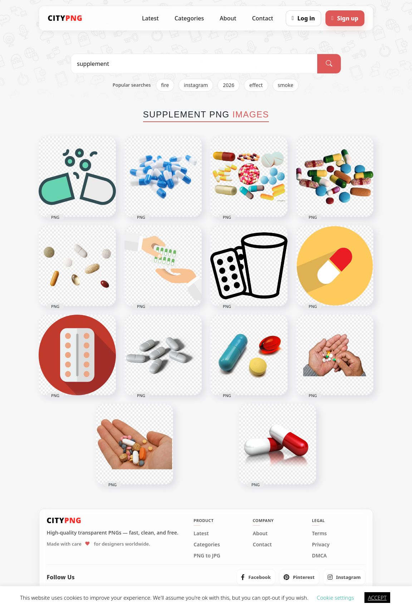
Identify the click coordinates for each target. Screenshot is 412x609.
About (228, 18)
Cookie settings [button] (335, 597)
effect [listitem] (256, 85)
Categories (189, 18)
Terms (319, 533)
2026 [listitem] (228, 85)
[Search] (329, 63)
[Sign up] (344, 18)
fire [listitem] (165, 85)
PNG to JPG (206, 555)
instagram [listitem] (196, 85)
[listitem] (255, 577)
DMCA (319, 555)
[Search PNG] (194, 63)
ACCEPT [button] (377, 597)
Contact (262, 18)
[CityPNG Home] (65, 18)
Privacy (320, 544)
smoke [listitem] (286, 85)
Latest (150, 18)
